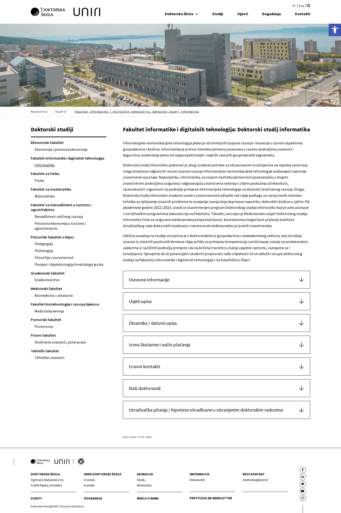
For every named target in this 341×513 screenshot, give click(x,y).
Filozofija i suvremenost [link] (54, 257)
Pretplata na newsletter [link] (211, 498)
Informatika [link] (44, 165)
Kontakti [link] (302, 13)
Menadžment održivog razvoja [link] (59, 216)
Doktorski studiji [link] (52, 129)
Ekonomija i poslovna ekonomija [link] (61, 149)
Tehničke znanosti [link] (49, 357)
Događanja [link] (271, 13)
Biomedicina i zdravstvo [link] (54, 295)
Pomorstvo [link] (44, 326)
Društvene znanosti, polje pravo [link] (60, 342)
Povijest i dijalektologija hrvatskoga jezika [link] (69, 264)
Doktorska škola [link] (181, 13)
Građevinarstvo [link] (47, 279)
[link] (335, 30)
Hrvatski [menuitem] (294, 5)
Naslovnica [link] (39, 111)
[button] (308, 5)
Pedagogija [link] (44, 243)
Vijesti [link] (242, 13)
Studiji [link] (217, 13)
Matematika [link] (44, 196)
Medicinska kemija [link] (49, 311)
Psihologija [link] (44, 250)
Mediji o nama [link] (148, 498)
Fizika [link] (39, 180)
